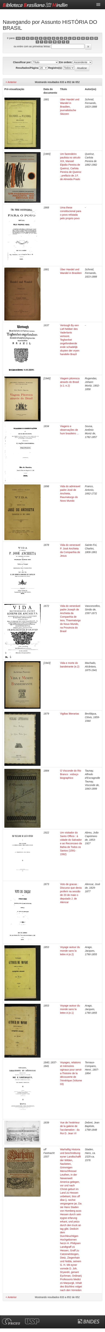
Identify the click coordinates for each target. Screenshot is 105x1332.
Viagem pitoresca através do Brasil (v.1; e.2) (70, 382)
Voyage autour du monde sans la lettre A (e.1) (70, 1009)
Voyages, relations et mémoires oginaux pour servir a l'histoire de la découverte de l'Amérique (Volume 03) (71, 1073)
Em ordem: (65, 62)
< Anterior (11, 82)
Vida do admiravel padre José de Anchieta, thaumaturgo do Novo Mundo (70, 493)
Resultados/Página (27, 67)
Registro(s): (55, 67)
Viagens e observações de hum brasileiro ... (69, 430)
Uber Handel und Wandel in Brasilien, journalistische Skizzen (69, 106)
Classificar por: (22, 62)
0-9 (18, 38)
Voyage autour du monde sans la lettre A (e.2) (70, 951)
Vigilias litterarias (69, 713)
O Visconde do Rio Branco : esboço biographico (70, 774)
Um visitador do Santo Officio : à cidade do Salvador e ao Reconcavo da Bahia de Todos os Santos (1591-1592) (71, 843)
